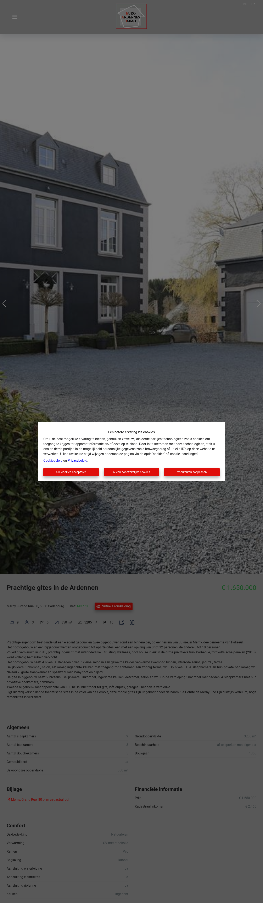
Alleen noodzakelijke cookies (131, 472)
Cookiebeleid (52, 460)
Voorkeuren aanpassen (192, 472)
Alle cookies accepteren (71, 472)
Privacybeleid (77, 460)
